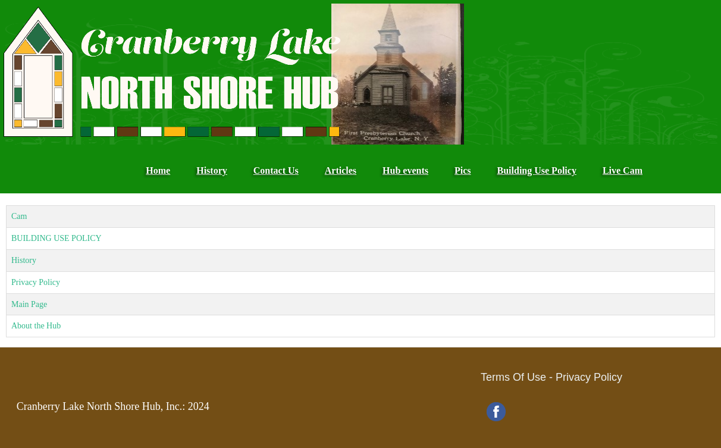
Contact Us (276, 170)
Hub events (405, 170)
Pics (462, 170)
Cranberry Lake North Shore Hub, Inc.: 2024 (113, 406)
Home (158, 170)
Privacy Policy (35, 282)
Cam (19, 216)
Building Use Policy (536, 170)
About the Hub (36, 325)
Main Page (29, 304)
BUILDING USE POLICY (56, 238)
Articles (340, 170)
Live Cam (622, 170)
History (211, 170)
